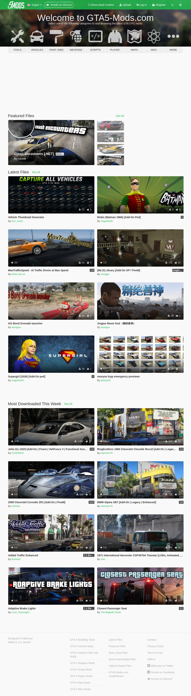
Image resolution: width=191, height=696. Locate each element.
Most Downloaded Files (122, 659)
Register (159, 4)
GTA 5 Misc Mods (80, 689)
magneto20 (107, 221)
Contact (151, 639)
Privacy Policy (155, 646)
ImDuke (16, 506)
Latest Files (115, 639)
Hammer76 (107, 453)
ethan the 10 (18, 274)
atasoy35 (106, 380)
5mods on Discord (159, 679)
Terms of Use (155, 652)
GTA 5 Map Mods (80, 682)
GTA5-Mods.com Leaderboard (118, 674)
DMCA (151, 659)
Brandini (16, 559)
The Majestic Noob (111, 612)
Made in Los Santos (19, 642)
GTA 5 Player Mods (81, 676)
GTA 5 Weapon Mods (82, 663)
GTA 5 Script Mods (81, 669)
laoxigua (16, 327)
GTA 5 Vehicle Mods (82, 646)
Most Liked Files (118, 652)
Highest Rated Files (120, 665)
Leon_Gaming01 (20, 612)
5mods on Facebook (161, 672)
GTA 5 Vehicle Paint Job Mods (84, 654)
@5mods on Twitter (160, 665)
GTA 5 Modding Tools (82, 639)
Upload (125, 4)
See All (120, 115)
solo (103, 559)
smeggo (105, 274)
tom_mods (17, 221)
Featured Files (117, 646)
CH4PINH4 (18, 453)
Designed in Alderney (20, 638)
